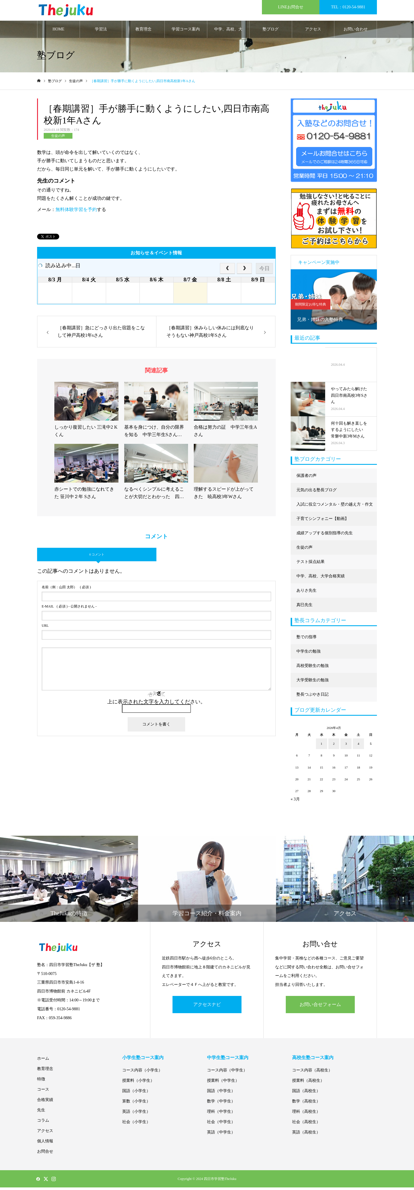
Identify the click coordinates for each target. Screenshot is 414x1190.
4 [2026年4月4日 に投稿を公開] (358, 746)
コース (43, 1092)
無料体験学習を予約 (76, 211)
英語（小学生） (136, 1114)
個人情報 (45, 1143)
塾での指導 (306, 639)
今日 (264, 271)
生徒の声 (58, 138)
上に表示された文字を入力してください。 (156, 704)
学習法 (101, 31)
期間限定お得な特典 (310, 307)
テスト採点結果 (310, 564)
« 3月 (295, 801)
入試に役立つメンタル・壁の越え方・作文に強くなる (334, 509)
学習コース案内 (186, 31)
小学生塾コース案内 (143, 1060)
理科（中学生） (221, 1114)
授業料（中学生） (223, 1083)
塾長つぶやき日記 (312, 696)
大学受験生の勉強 (312, 682)
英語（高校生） (306, 1135)
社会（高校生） (306, 1124)
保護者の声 (306, 478)
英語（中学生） (221, 1135)
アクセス (313, 31)
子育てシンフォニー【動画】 (322, 521)
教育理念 (143, 31)
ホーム (43, 1061)
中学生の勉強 (308, 653)
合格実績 (45, 1102)
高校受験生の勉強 (312, 668)
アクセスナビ (207, 1006)
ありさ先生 (306, 593)
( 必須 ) (66, 589)
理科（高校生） (306, 1114)
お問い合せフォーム (320, 1006)
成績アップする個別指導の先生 (324, 535)
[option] (334, 302)
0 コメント (96, 556)
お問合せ (45, 1154)
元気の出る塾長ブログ (316, 492)
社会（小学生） (136, 1124)
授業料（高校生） (308, 1083)
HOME (58, 31)
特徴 (41, 1081)
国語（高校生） (306, 1093)
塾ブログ (270, 31)
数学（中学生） (221, 1104)
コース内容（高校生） (312, 1073)
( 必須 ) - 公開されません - (69, 608)
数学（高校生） (306, 1104)
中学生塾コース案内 (227, 1060)
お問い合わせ (356, 31)
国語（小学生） (136, 1093)
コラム (43, 1123)
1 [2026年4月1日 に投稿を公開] (321, 746)
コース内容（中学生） (227, 1073)
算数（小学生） (136, 1104)
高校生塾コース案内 (313, 1060)
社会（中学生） (221, 1124)
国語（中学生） (221, 1093)
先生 (41, 1112)
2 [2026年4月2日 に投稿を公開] (334, 746)
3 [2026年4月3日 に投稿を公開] (346, 746)
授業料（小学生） (138, 1083)
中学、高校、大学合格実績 (228, 34)
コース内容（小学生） (142, 1073)
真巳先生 (304, 607)
